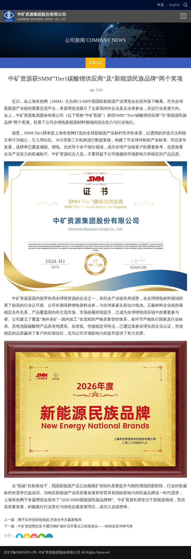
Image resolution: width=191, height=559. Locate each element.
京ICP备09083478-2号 (20, 552)
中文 (160, 5)
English (174, 5)
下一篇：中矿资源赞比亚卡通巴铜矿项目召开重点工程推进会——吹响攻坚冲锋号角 (68, 526)
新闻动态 (95, 63)
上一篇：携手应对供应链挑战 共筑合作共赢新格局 (43, 520)
